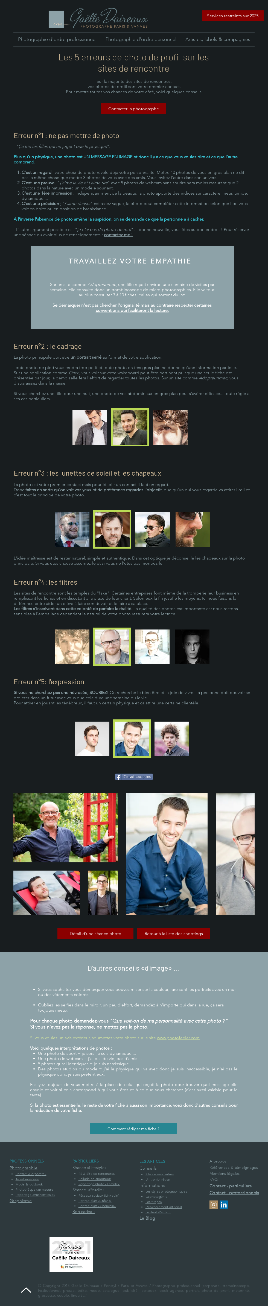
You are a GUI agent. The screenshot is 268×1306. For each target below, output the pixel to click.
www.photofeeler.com (178, 1037)
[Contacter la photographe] (133, 108)
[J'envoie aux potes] (134, 777)
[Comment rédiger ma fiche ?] (133, 1128)
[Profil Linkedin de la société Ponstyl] (224, 1204)
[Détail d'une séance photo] (95, 933)
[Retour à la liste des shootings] (173, 933)
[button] (233, 15)
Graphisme (21, 1200)
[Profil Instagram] (213, 1204)
